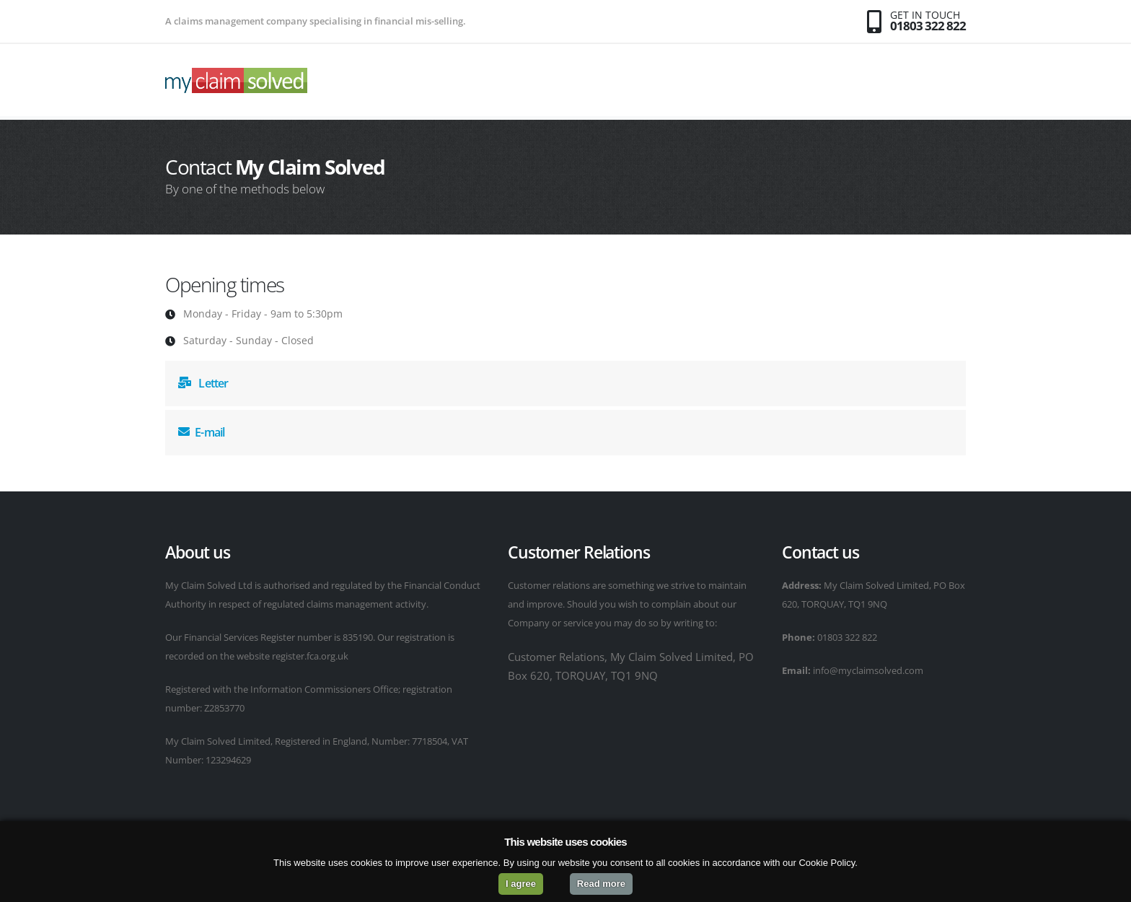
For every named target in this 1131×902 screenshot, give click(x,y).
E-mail (201, 432)
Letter (203, 383)
